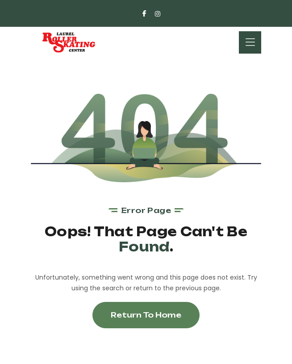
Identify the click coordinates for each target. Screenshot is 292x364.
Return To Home (146, 314)
